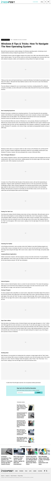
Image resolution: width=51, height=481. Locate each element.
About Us (2, 475)
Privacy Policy (20, 475)
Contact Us (8, 475)
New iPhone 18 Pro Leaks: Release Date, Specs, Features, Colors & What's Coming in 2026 (22, 407)
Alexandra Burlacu (5, 39)
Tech (11, 39)
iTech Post (12, 382)
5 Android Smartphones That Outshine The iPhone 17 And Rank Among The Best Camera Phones (22, 415)
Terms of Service (14, 475)
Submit (38, 392)
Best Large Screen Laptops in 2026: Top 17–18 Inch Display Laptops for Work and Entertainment (21, 432)
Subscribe (35, 1)
